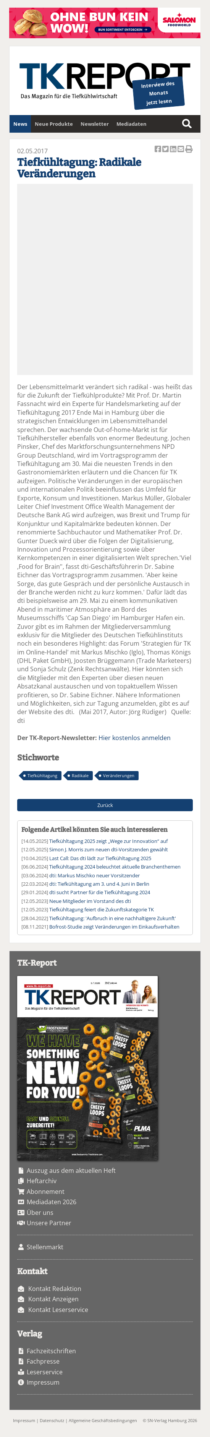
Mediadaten (131, 123)
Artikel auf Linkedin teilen (174, 149)
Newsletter (95, 123)
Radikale (80, 775)
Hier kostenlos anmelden (135, 738)
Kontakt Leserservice (58, 1309)
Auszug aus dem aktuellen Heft (71, 1170)
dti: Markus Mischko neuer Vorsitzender (94, 875)
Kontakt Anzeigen (53, 1299)
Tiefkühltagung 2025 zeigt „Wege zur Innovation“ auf (108, 841)
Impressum (43, 1382)
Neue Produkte (54, 123)
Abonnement (46, 1191)
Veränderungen (118, 775)
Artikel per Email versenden (181, 149)
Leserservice (45, 1372)
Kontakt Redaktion (54, 1288)
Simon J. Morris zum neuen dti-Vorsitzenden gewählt (108, 849)
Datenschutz (52, 1420)
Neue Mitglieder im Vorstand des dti (90, 901)
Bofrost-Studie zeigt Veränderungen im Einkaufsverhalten (114, 926)
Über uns (40, 1212)
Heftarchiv (42, 1181)
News (20, 123)
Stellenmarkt (45, 1247)
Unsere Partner (49, 1223)
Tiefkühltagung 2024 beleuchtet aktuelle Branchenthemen (115, 866)
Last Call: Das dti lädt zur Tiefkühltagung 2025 (100, 858)
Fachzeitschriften (51, 1351)
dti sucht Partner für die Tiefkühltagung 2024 (99, 892)
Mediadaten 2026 (51, 1202)
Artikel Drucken (189, 149)
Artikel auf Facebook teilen (158, 149)
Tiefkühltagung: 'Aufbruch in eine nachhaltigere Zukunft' (112, 918)
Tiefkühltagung (42, 775)
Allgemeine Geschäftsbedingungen (103, 1420)
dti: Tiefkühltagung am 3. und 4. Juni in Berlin (99, 883)
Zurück (105, 805)
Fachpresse (43, 1361)
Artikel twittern (166, 149)
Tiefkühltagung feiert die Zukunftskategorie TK (101, 909)
